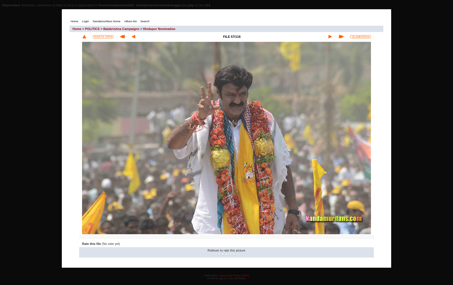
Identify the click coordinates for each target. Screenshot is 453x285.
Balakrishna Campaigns (121, 29)
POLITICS (92, 29)
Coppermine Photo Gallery (233, 275)
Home (77, 29)
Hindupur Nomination (159, 29)
